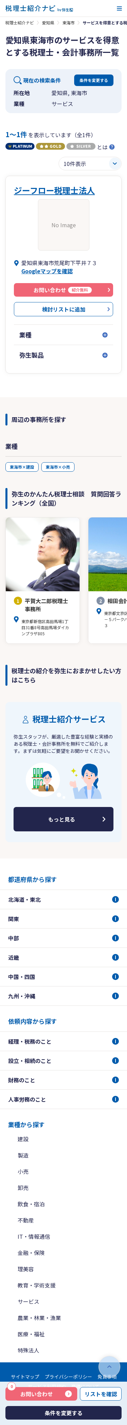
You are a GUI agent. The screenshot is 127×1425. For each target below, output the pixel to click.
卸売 (23, 1188)
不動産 (26, 1220)
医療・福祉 (31, 1334)
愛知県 (48, 22)
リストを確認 (101, 1394)
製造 (23, 1155)
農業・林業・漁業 (39, 1318)
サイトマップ (25, 1376)
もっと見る (61, 819)
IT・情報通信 (34, 1236)
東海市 (68, 22)
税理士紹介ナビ (19, 22)
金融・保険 (31, 1253)
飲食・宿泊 (31, 1204)
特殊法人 (28, 1350)
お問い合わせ (30, 1392)
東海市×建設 (22, 467)
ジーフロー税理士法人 (54, 190)
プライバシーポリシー (68, 1376)
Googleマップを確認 (47, 271)
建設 (23, 1139)
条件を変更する (94, 80)
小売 (23, 1171)
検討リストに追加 (63, 309)
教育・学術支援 (37, 1285)
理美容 (26, 1269)
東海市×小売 (58, 467)
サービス (28, 1301)
